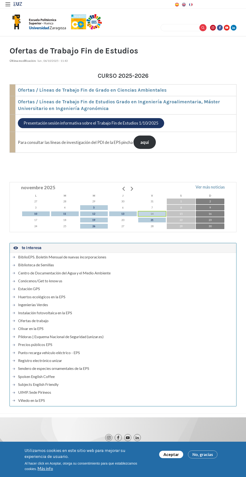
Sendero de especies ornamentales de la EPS (53, 368)
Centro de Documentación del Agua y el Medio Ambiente (64, 273)
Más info (45, 469)
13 (122, 213)
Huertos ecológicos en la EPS (41, 297)
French (190, 4)
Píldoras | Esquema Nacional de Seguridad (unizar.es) (60, 337)
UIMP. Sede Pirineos (34, 392)
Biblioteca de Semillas (36, 265)
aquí (144, 142)
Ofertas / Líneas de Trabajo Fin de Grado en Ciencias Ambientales (92, 90)
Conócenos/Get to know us (40, 281)
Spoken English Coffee (36, 376)
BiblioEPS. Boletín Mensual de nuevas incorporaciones (62, 257)
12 (93, 213)
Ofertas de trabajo (33, 321)
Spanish (176, 4)
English (183, 4)
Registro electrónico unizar (40, 360)
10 (35, 213)
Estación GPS (29, 289)
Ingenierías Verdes (33, 305)
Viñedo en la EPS (31, 400)
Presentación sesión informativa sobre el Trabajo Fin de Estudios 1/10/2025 (91, 123)
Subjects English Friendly (38, 384)
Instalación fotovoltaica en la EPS (45, 313)
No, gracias (202, 455)
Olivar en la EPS (31, 328)
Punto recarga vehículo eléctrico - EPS (49, 353)
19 (93, 219)
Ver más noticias (210, 186)
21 (152, 219)
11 (64, 213)
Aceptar (171, 455)
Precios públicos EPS (35, 344)
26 (93, 226)
